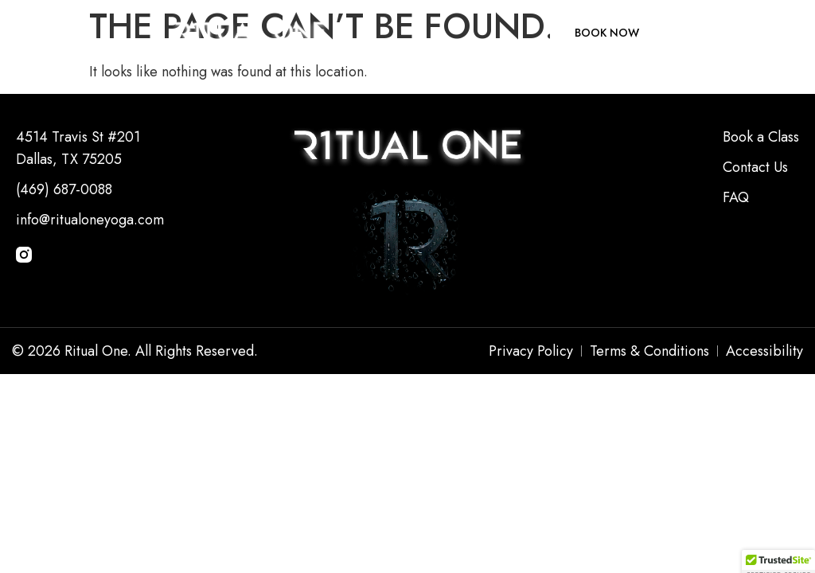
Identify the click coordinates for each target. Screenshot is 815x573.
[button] (31, 33)
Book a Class (761, 137)
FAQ (736, 197)
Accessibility (764, 351)
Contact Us (755, 167)
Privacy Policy (531, 351)
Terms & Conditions (649, 351)
